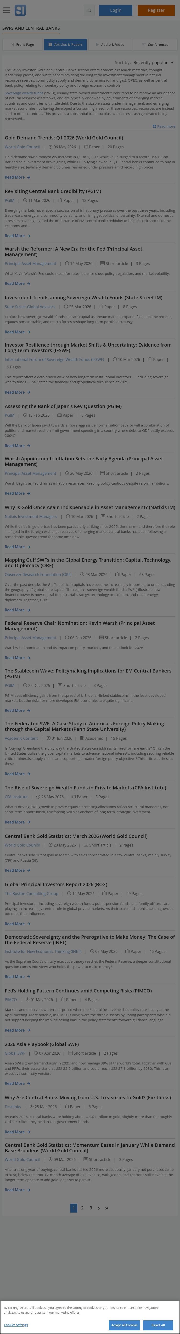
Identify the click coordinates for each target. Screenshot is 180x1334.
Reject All (158, 1325)
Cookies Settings (16, 1325)
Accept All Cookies (124, 1325)
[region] (90, 1317)
